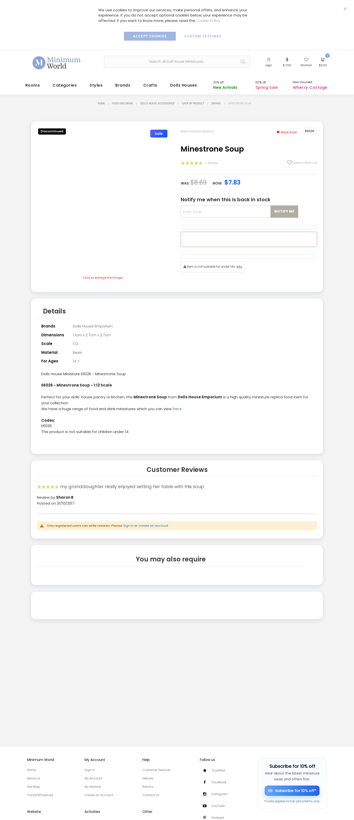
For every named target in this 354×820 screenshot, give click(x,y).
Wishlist (306, 65)
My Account (93, 778)
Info (239, 264)
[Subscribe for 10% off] (292, 791)
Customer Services (156, 770)
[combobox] (177, 62)
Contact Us (150, 795)
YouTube (218, 806)
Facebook (219, 782)
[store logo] (57, 61)
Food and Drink (122, 101)
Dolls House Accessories (157, 101)
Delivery (148, 778)
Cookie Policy (208, 20)
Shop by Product (193, 101)
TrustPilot (218, 770)
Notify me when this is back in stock (225, 197)
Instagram (220, 794)
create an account (153, 521)
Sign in (128, 521)
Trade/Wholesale (40, 795)
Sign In (90, 770)
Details (54, 308)
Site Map (33, 787)
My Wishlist (93, 787)
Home (101, 101)
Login (268, 65)
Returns (148, 787)
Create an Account (99, 795)
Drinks (216, 101)
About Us (33, 778)
